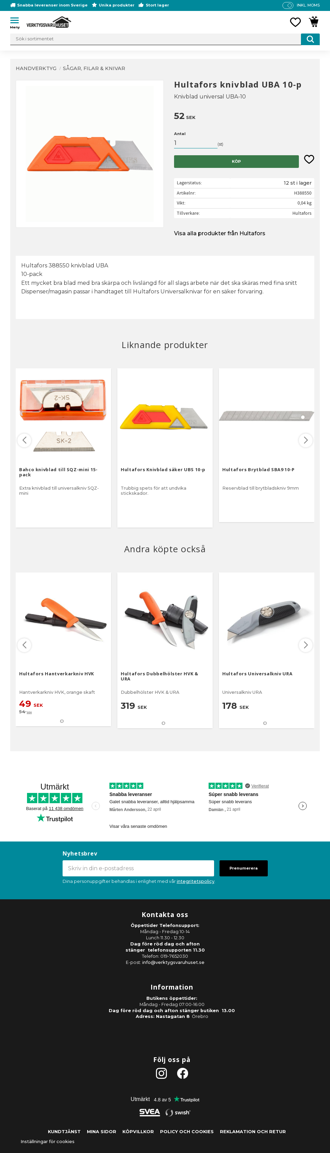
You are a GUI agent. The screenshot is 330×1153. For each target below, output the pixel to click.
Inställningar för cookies (48, 1141)
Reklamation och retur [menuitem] (253, 1131)
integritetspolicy (195, 881)
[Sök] (310, 39)
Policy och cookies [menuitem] (187, 1131)
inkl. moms (308, 5)
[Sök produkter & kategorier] (165, 39)
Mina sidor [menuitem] (101, 1131)
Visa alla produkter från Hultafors (219, 233)
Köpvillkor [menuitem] (138, 1131)
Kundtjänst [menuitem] (64, 1131)
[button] (17, 21)
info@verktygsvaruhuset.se (173, 962)
